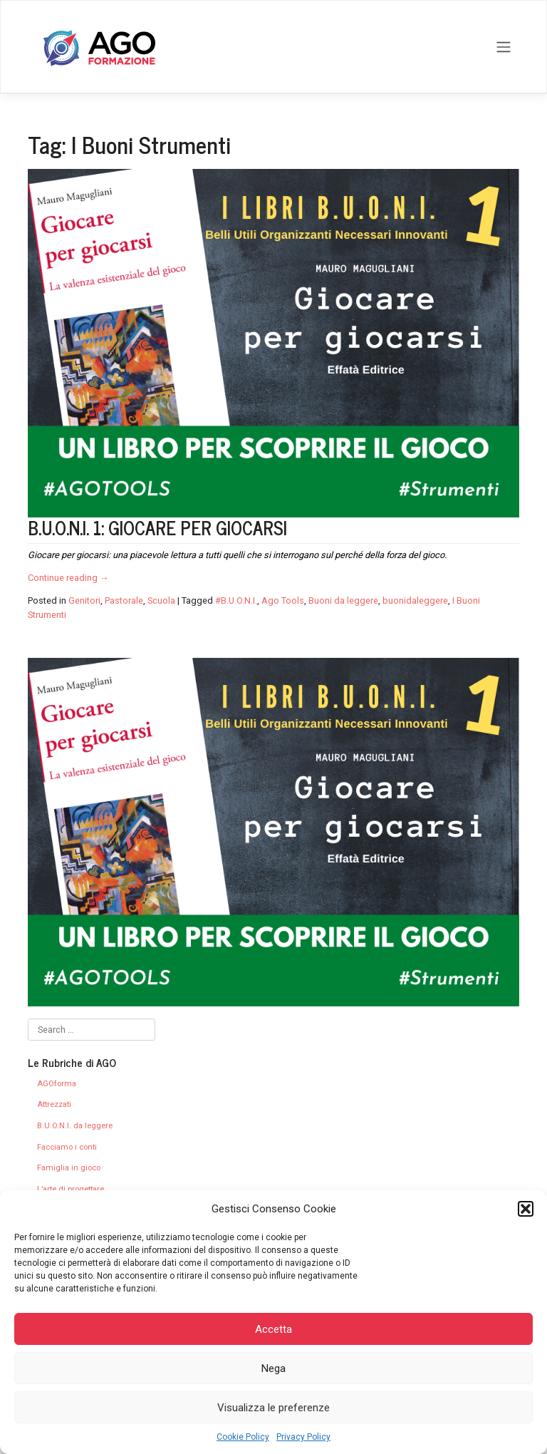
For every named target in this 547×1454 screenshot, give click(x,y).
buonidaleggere (415, 600)
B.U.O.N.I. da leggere (75, 1125)
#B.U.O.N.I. (236, 600)
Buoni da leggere (343, 600)
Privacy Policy (303, 1437)
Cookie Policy (243, 1437)
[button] (526, 1209)
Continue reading (68, 577)
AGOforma (56, 1083)
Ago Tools (282, 600)
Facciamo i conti (67, 1147)
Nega (273, 1368)
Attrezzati (54, 1104)
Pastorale (124, 600)
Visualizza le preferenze (273, 1407)
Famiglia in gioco (68, 1167)
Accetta (273, 1329)
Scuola (161, 600)
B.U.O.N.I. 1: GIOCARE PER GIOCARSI (157, 527)
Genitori (84, 600)
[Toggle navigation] (504, 47)
